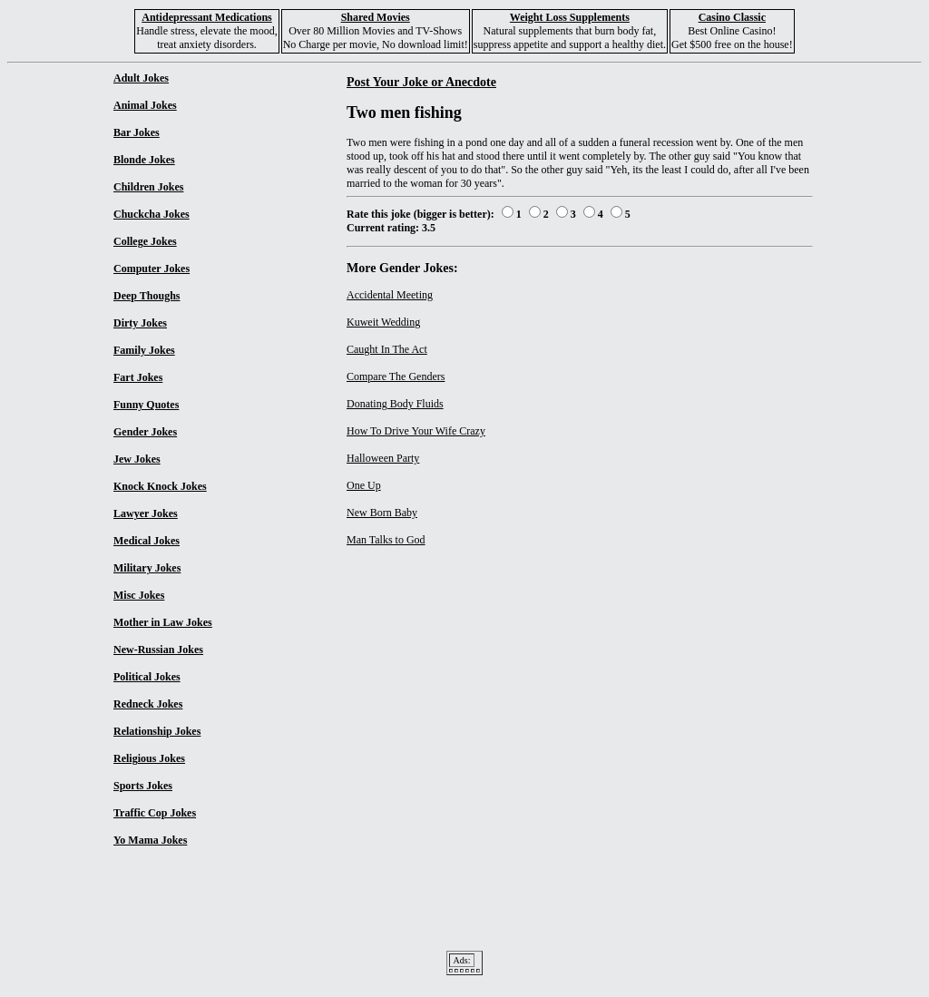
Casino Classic (732, 17)
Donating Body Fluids (395, 403)
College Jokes (145, 241)
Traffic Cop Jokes (154, 812)
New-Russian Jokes (158, 649)
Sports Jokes (142, 785)
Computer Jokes (151, 268)
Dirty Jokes (140, 323)
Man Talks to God (386, 539)
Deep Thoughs (146, 295)
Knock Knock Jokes (160, 486)
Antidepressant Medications (206, 17)
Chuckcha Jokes (151, 214)
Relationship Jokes (156, 731)
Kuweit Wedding (383, 322)
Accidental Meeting (390, 294)
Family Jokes (144, 350)
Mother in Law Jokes (162, 622)
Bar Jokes (136, 132)
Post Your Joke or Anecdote (421, 81)
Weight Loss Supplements (570, 17)
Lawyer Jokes (145, 513)
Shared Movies (375, 17)
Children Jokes (148, 187)
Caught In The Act (387, 349)
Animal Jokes (145, 105)
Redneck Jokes (147, 704)
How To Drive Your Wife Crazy (416, 431)
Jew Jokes (137, 459)
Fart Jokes (137, 377)
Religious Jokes (149, 758)
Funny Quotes (146, 404)
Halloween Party (383, 458)
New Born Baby (382, 512)
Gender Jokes (145, 431)
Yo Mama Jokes (150, 840)
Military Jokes (147, 568)
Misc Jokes (138, 595)
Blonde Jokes (144, 159)
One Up (364, 485)
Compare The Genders (396, 376)
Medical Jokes (146, 540)
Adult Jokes (141, 78)
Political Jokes (147, 676)
